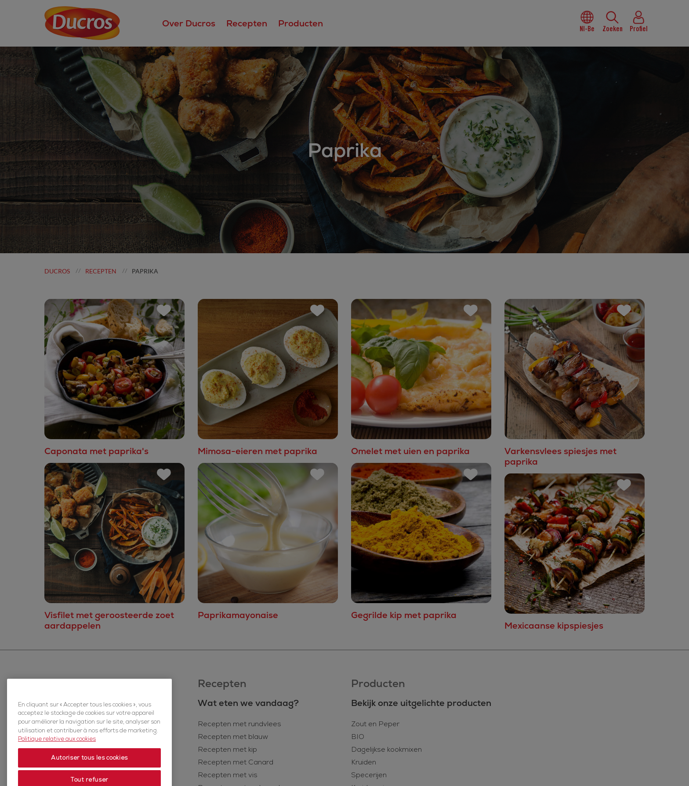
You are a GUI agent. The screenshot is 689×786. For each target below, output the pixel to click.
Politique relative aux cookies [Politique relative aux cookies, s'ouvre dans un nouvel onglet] (57, 761)
